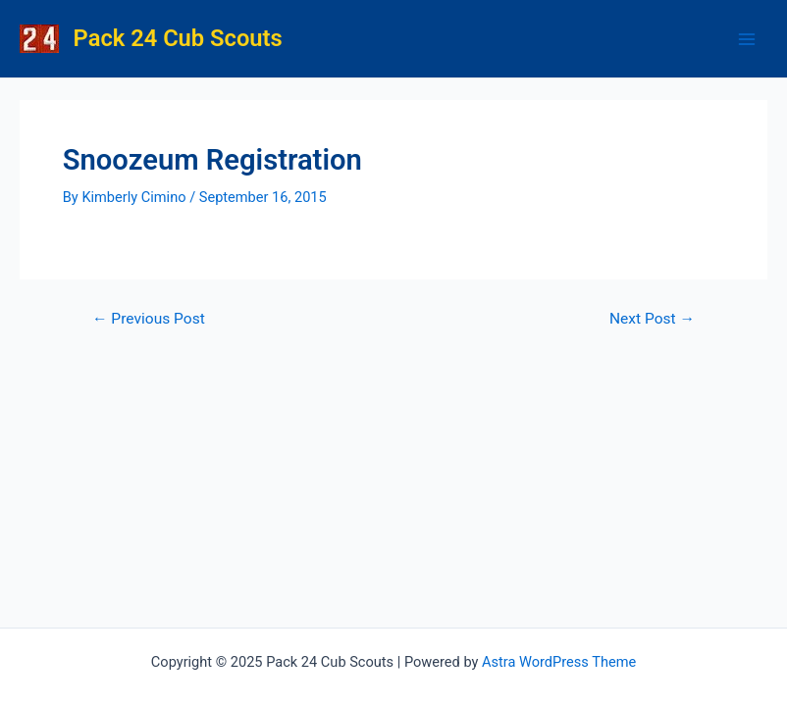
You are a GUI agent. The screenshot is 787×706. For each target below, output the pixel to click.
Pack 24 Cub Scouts (178, 38)
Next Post (652, 320)
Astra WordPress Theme (559, 662)
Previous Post (148, 320)
